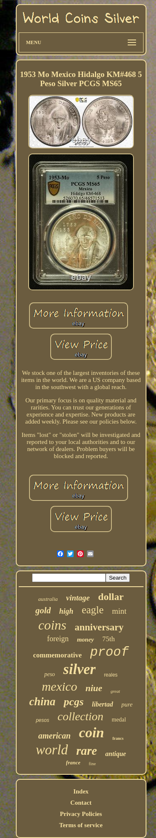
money (85, 639)
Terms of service (80, 825)
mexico (59, 686)
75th (108, 639)
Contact (81, 802)
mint (119, 611)
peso (49, 674)
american (54, 735)
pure (127, 704)
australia (48, 599)
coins (52, 624)
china (42, 701)
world (52, 749)
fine (92, 763)
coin (91, 732)
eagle (93, 609)
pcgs (74, 702)
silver (79, 669)
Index (81, 791)
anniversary (99, 627)
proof (109, 652)
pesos (42, 720)
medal (119, 720)
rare (86, 750)
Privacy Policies (81, 814)
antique (115, 753)
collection (80, 716)
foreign (58, 639)
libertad (102, 704)
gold (43, 610)
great (115, 691)
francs (118, 738)
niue (93, 688)
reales (111, 675)
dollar (111, 596)
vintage (78, 597)
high (66, 611)
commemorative (57, 655)
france (73, 762)
